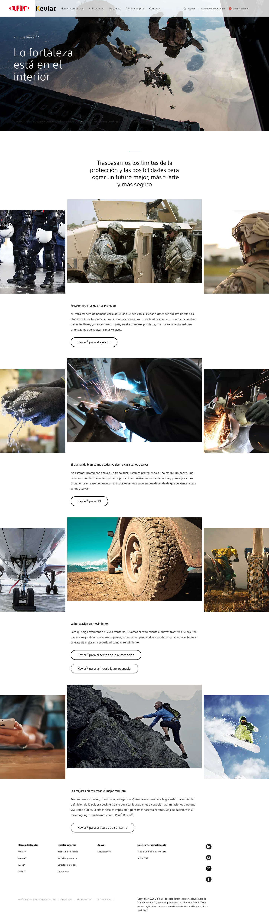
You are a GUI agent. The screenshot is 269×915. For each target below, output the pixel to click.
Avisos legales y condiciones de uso (37, 899)
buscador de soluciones (213, 9)
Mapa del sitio (84, 899)
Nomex (22, 858)
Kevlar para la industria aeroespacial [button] (104, 668)
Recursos (114, 9)
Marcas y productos (72, 9)
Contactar (155, 9)
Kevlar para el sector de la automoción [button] (106, 655)
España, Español (240, 9)
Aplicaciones (96, 9)
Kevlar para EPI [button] (89, 501)
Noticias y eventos (67, 858)
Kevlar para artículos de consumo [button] (102, 827)
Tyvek (21, 864)
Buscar (189, 9)
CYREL (22, 871)
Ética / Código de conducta (151, 851)
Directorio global (67, 864)
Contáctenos (104, 851)
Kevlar (22, 851)
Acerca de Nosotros (68, 851)
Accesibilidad (104, 899)
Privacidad (66, 899)
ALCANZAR (143, 858)
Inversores (63, 871)
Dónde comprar (135, 9)
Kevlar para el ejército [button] (94, 342)
